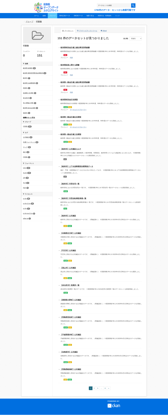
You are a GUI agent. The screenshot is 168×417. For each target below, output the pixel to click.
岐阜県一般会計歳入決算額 (71, 134)
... (101, 388)
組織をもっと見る (29, 117)
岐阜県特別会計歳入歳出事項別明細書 (75, 47)
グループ (53, 15)
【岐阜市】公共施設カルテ (71, 149)
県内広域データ (64, 15)
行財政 (39, 22)
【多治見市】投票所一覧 (70, 285)
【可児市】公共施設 (68, 250)
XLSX (65, 107)
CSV (70, 107)
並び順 (125, 38)
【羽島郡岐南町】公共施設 (71, 369)
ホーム (36, 15)
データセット (68, 31)
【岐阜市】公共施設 (68, 216)
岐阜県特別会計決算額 (69, 100)
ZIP (65, 159)
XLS (65, 208)
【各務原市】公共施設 (69, 352)
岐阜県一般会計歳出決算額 (71, 117)
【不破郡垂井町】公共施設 (71, 335)
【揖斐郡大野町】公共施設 (71, 300)
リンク (117, 15)
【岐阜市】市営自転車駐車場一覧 (73, 198)
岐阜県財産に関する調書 (70, 65)
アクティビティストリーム (87, 31)
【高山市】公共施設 (68, 268)
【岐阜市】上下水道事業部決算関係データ (77, 166)
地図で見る (90, 15)
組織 (44, 15)
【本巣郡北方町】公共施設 (71, 233)
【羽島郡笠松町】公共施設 (71, 317)
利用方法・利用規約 (104, 15)
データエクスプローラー (78, 110)
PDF (65, 55)
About (104, 31)
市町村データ (78, 15)
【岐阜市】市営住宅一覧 (70, 184)
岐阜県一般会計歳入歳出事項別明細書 (75, 82)
